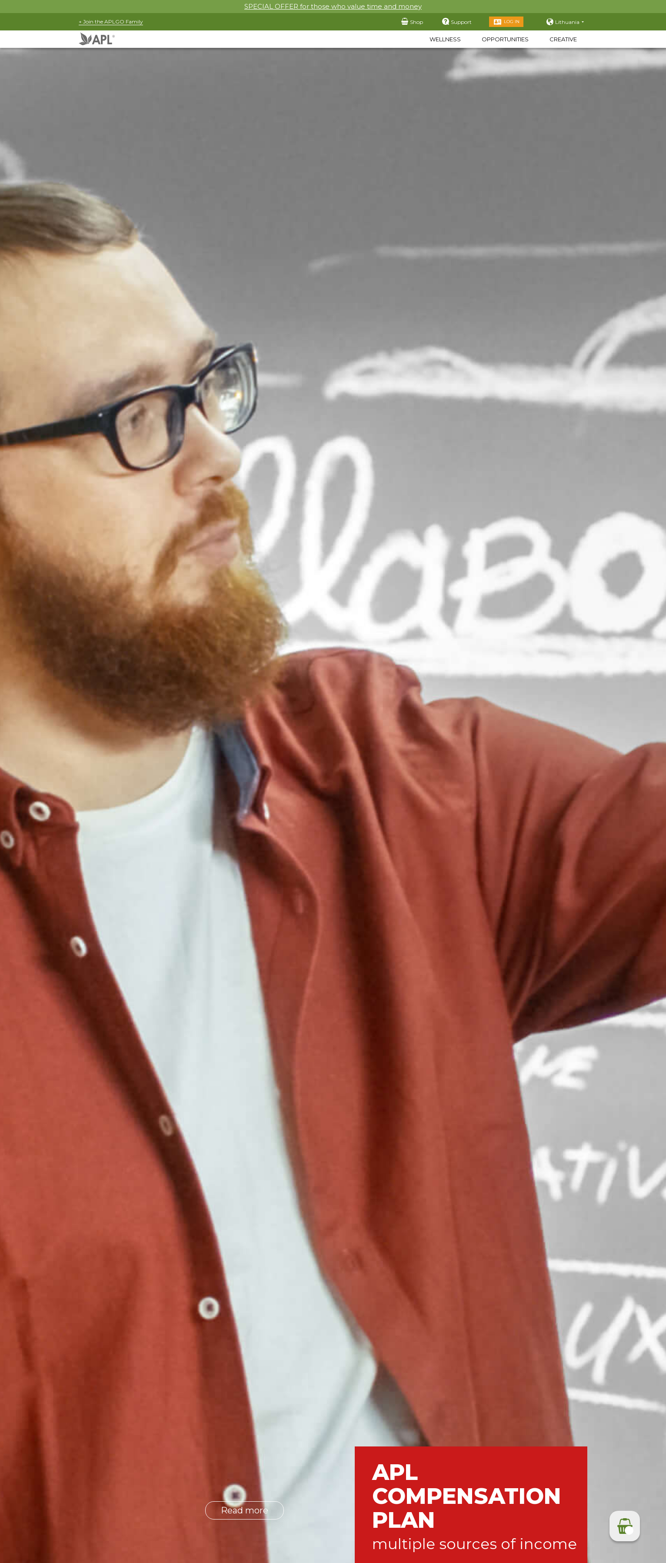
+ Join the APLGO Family (111, 21)
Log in (511, 21)
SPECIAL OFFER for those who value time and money (333, 6)
